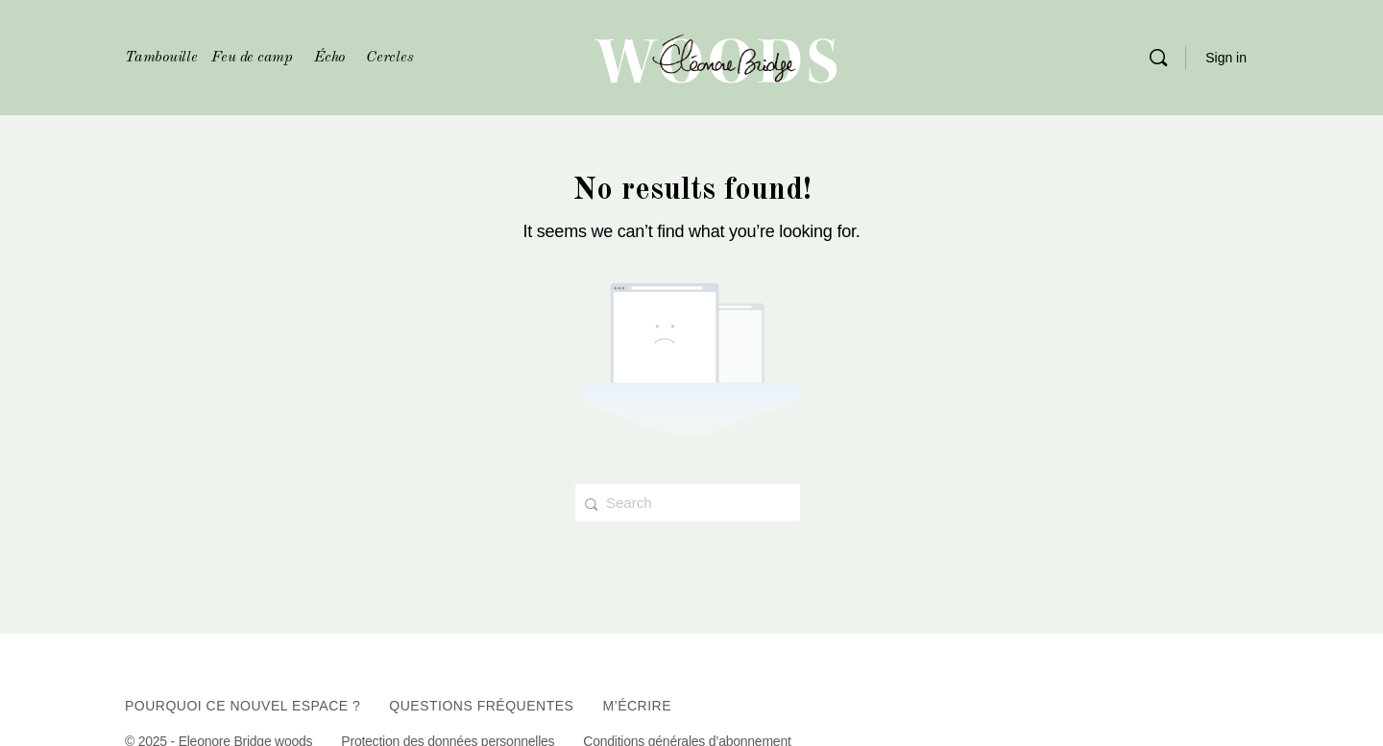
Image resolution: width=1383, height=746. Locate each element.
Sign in (1226, 57)
